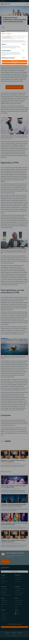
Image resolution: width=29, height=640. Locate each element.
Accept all (14, 63)
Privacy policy (9, 38)
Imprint (14, 38)
